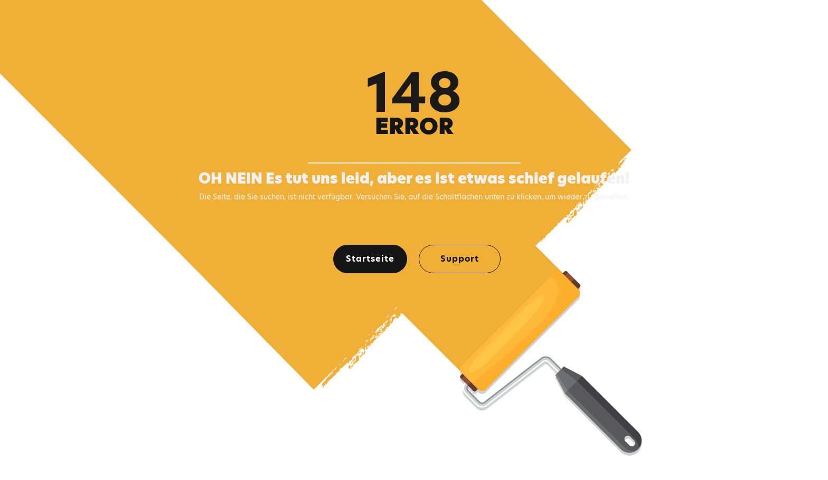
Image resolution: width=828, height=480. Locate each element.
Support (459, 259)
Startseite (370, 259)
